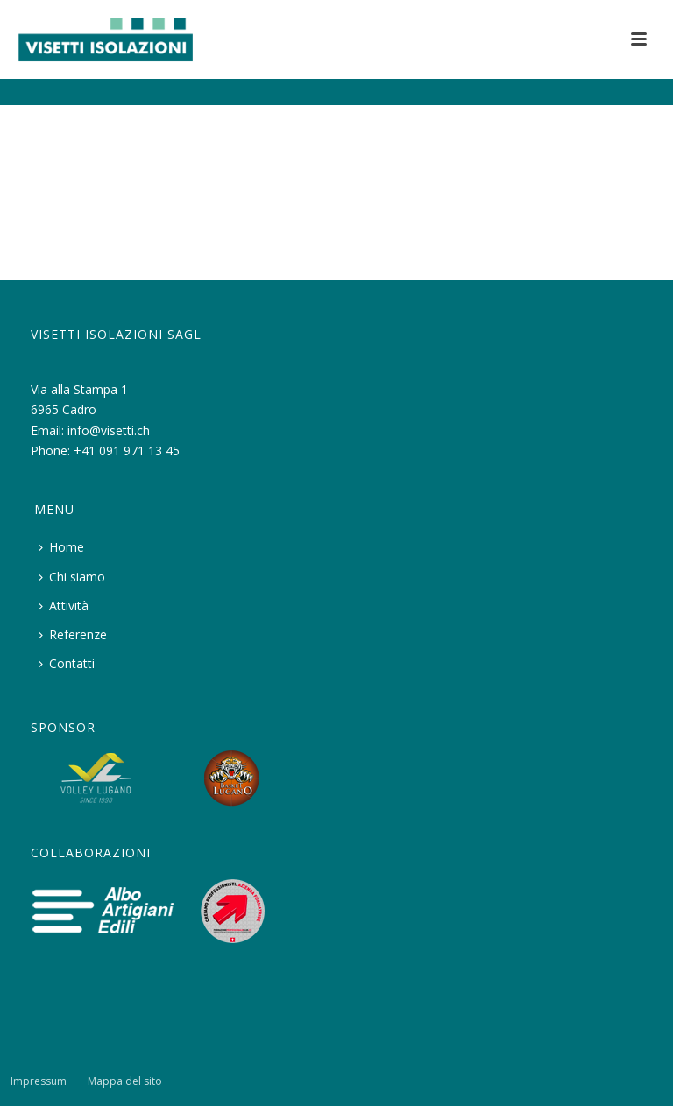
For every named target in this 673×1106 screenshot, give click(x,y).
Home (61, 547)
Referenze (73, 634)
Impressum (39, 1081)
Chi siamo (72, 576)
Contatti (67, 663)
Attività (64, 605)
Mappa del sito (125, 1081)
